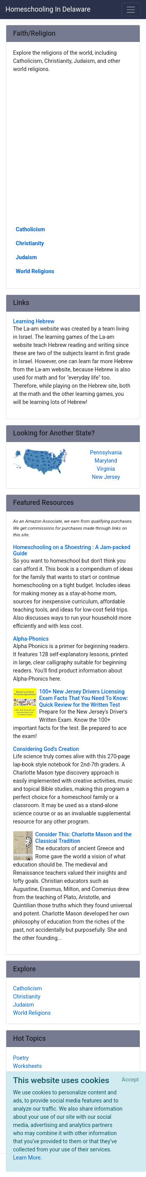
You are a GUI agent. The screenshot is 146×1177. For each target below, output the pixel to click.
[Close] (130, 1080)
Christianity (30, 243)
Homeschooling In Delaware (47, 9)
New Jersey (106, 477)
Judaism (26, 257)
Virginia (106, 469)
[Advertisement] (73, 149)
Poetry (21, 1058)
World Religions (35, 271)
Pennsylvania (106, 452)
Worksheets (27, 1066)
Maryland (106, 461)
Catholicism (30, 229)
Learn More (27, 1157)
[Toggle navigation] (131, 9)
